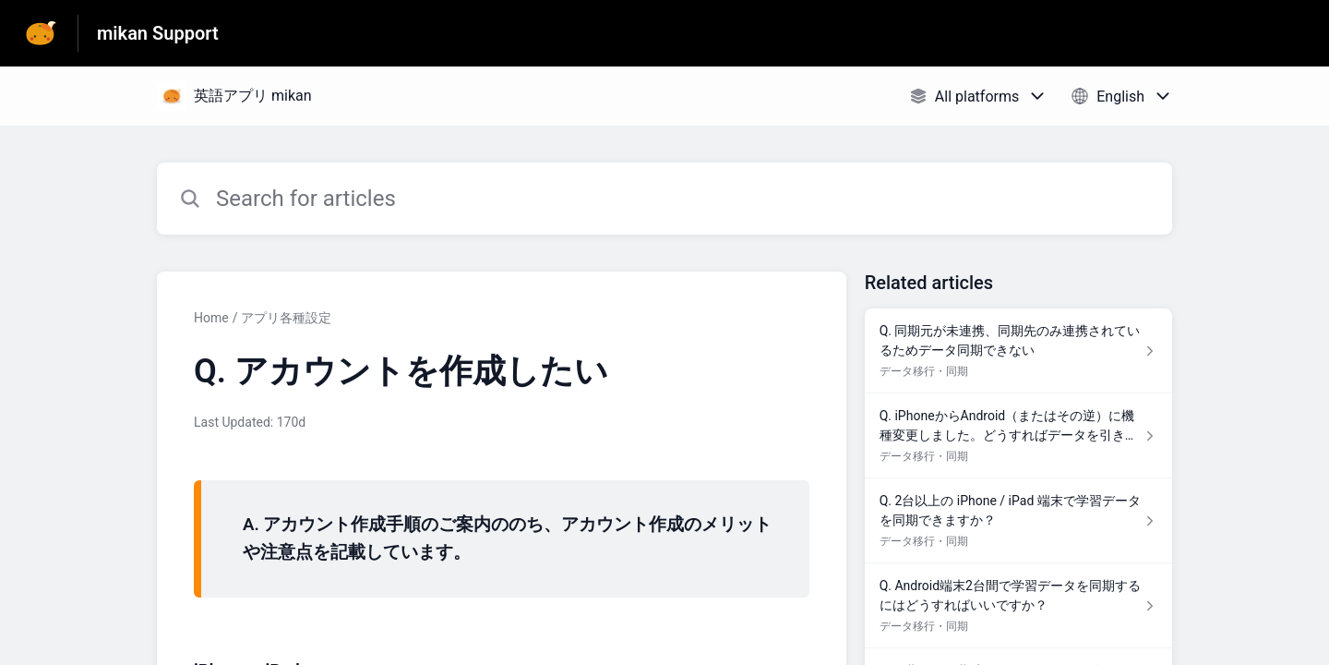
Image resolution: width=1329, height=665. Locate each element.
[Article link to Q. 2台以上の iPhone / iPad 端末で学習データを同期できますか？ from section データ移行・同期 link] (1018, 520)
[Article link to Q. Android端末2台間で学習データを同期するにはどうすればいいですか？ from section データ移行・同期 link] (1018, 605)
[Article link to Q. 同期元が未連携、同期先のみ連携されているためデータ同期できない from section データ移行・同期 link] (1018, 350)
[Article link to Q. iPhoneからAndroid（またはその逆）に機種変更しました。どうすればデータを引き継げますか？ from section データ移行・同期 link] (1018, 435)
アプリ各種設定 (286, 317)
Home (211, 317)
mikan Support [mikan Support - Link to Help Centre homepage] (158, 33)
